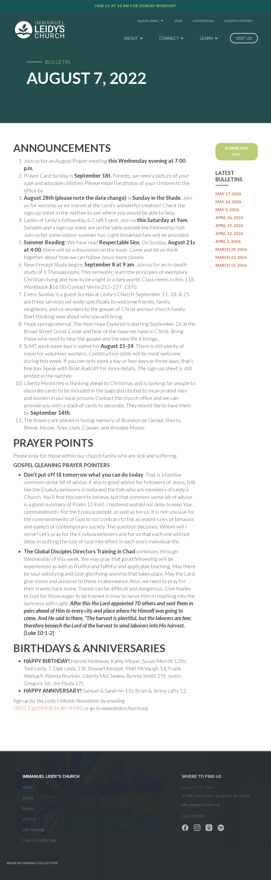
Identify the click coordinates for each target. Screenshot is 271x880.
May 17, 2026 (228, 193)
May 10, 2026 (228, 201)
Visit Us (28, 818)
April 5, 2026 (228, 241)
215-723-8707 (194, 816)
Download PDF (237, 151)
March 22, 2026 (231, 257)
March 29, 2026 (231, 249)
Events (28, 808)
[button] (150, 19)
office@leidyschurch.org (201, 804)
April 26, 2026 (229, 217)
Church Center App (39, 840)
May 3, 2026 (227, 209)
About (27, 797)
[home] (39, 30)
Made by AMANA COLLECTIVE (32, 863)
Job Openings (34, 829)
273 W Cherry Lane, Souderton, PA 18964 (215, 795)
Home (27, 787)
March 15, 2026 (231, 265)
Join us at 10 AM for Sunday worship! (135, 6)
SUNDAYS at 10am (198, 787)
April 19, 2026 (229, 225)
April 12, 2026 (229, 233)
